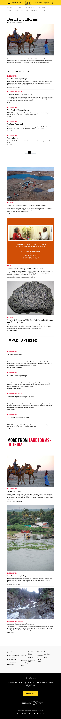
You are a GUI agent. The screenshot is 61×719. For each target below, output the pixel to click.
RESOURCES (10, 203)
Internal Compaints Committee (13, 656)
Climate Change (30, 8)
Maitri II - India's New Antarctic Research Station (26, 205)
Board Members (12, 659)
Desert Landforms (22, 19)
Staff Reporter (11, 117)
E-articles (24, 655)
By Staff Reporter (12, 330)
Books (22, 658)
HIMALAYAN (20, 91)
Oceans (23, 665)
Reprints (30, 657)
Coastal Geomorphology (17, 79)
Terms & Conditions (24, 702)
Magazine (34, 10)
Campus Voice (12, 662)
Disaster (24, 10)
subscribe (30, 693)
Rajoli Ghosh (10, 145)
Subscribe (38, 2)
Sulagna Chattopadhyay (13, 87)
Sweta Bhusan (11, 131)
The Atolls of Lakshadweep (18, 110)
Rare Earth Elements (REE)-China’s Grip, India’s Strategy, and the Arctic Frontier (30, 321)
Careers (9, 667)
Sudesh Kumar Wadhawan (14, 22)
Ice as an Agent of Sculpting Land (20, 94)
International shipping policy (34, 702)
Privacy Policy (29, 702)
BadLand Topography (15, 124)
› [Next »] (34, 152)
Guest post (10, 664)
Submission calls (31, 660)
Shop (43, 10)
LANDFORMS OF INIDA (12, 76)
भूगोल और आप (16, 2)
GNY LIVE (9, 266)
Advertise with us (40, 656)
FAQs (45, 657)
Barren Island (12, 138)
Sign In (46, 2)
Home (9, 8)
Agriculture (13, 10)
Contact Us (40, 702)
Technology (24, 663)
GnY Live (18, 8)
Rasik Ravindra (11, 103)
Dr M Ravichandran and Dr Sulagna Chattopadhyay (21, 277)
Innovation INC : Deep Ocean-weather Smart (25, 269)
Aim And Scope (39, 660)
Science (42, 8)
